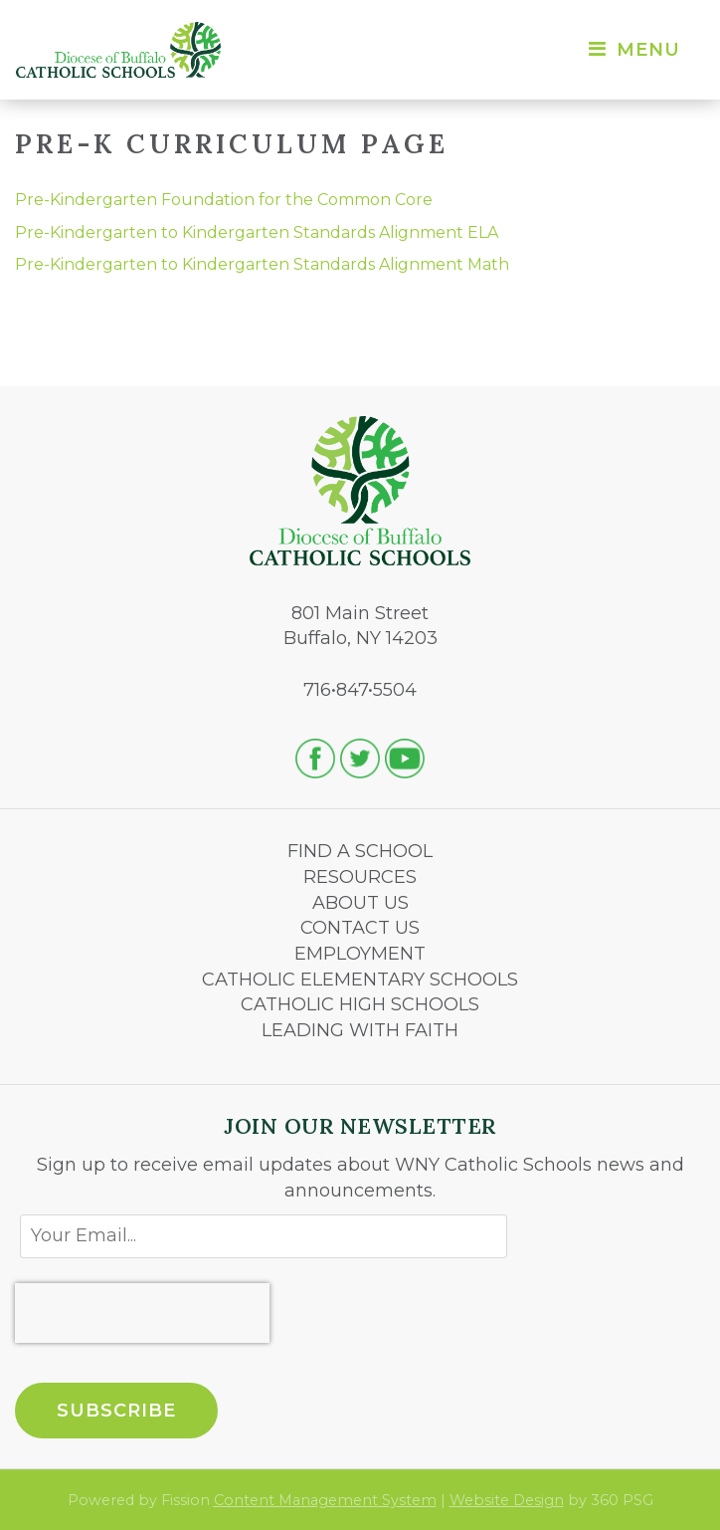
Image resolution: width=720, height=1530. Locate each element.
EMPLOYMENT (360, 954)
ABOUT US (360, 903)
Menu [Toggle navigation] (633, 50)
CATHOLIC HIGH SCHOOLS (360, 1004)
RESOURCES (360, 877)
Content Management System (325, 1500)
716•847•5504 (360, 690)
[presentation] (142, 1313)
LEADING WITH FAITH (360, 1030)
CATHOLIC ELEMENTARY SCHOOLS (360, 979)
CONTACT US (360, 928)
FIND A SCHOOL (360, 851)
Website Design (507, 1500)
